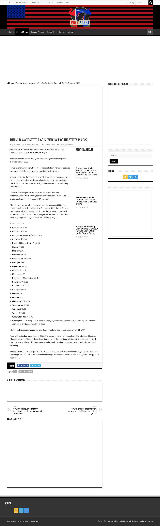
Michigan (16, 262)
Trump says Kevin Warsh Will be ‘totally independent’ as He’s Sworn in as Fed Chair (86, 171)
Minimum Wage (26, 372)
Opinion (60, 3)
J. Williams (16, 145)
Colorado (16, 231)
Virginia (15, 313)
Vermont (15, 309)
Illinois (15, 247)
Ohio (14, 293)
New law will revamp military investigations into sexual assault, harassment (28, 410)
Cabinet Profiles (36, 3)
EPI (15, 372)
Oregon (15, 297)
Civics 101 (50, 3)
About (68, 3)
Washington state (19, 317)
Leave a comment (66, 145)
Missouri (15, 270)
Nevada (15, 278)
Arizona (15, 224)
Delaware (16, 239)
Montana (16, 274)
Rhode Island (17, 301)
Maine (14, 251)
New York (16, 290)
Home (11, 3)
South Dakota (17, 305)
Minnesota (16, 266)
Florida (15, 243)
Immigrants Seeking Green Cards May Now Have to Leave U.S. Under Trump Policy (87, 229)
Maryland (16, 255)
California (16, 227)
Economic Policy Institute (34, 336)
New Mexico (17, 286)
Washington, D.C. (19, 321)
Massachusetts (18, 259)
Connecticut (17, 235)
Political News (21, 3)
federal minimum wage (23, 330)
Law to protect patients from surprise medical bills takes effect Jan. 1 (82, 410)
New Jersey (16, 282)
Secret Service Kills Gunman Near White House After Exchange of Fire (86, 200)
